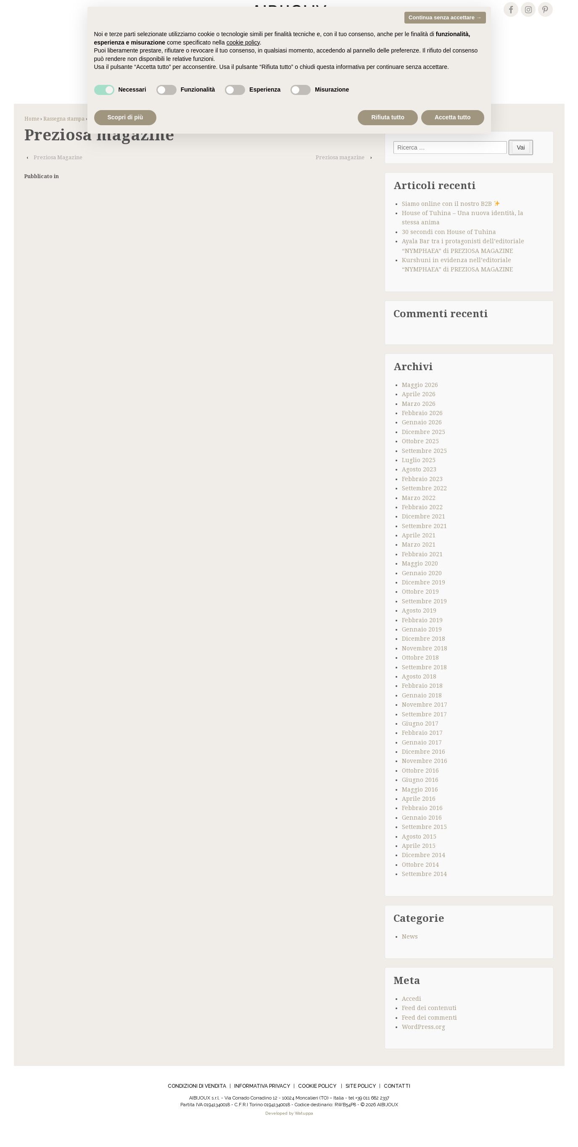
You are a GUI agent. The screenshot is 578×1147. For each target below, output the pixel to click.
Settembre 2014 (424, 887)
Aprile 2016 (418, 811)
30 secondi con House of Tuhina (449, 245)
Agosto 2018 (419, 689)
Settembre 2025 (424, 463)
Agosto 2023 (419, 482)
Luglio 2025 (418, 473)
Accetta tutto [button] (453, 117)
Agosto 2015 (419, 849)
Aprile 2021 (418, 548)
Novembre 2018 (424, 661)
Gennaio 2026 (422, 435)
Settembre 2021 (424, 539)
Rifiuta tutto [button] (387, 117)
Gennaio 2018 (422, 708)
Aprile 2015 (418, 858)
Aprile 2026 (418, 407)
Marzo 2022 (418, 511)
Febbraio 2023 (422, 492)
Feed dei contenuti (429, 1021)
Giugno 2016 (420, 793)
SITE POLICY (361, 1099)
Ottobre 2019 (420, 605)
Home (31, 132)
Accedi (411, 1011)
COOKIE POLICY (317, 1099)
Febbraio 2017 (422, 746)
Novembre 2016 (424, 774)
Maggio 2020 (420, 577)
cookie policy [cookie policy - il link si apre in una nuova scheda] (243, 42)
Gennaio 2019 (422, 642)
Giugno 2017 (420, 736)
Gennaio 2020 (422, 586)
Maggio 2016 (420, 802)
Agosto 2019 (419, 624)
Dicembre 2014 (423, 868)
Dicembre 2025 (423, 445)
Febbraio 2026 (422, 426)
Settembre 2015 (424, 840)
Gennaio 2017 (422, 755)
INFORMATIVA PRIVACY (262, 1099)
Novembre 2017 (424, 717)
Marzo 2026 (418, 416)
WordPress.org (423, 1040)
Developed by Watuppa (289, 1126)
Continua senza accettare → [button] (445, 17)
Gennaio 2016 (422, 830)
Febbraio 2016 (422, 821)
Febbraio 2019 (422, 633)
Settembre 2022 (424, 501)
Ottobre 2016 (420, 783)
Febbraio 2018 (422, 699)
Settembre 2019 (424, 614)
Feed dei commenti (429, 1030)
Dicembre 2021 (423, 529)
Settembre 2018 (424, 680)
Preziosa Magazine (58, 170)
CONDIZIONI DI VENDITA (197, 1099)
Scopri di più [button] (125, 117)
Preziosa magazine (340, 170)
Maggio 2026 (420, 398)
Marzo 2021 (418, 558)
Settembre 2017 (424, 727)
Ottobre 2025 (420, 454)
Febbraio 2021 (422, 567)
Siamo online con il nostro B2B (451, 216)
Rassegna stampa (63, 132)
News (410, 949)
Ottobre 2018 (420, 670)
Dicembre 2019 (423, 595)
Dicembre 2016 (423, 764)
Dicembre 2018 (423, 652)
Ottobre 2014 (420, 877)
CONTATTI (397, 1099)
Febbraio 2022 (422, 520)
